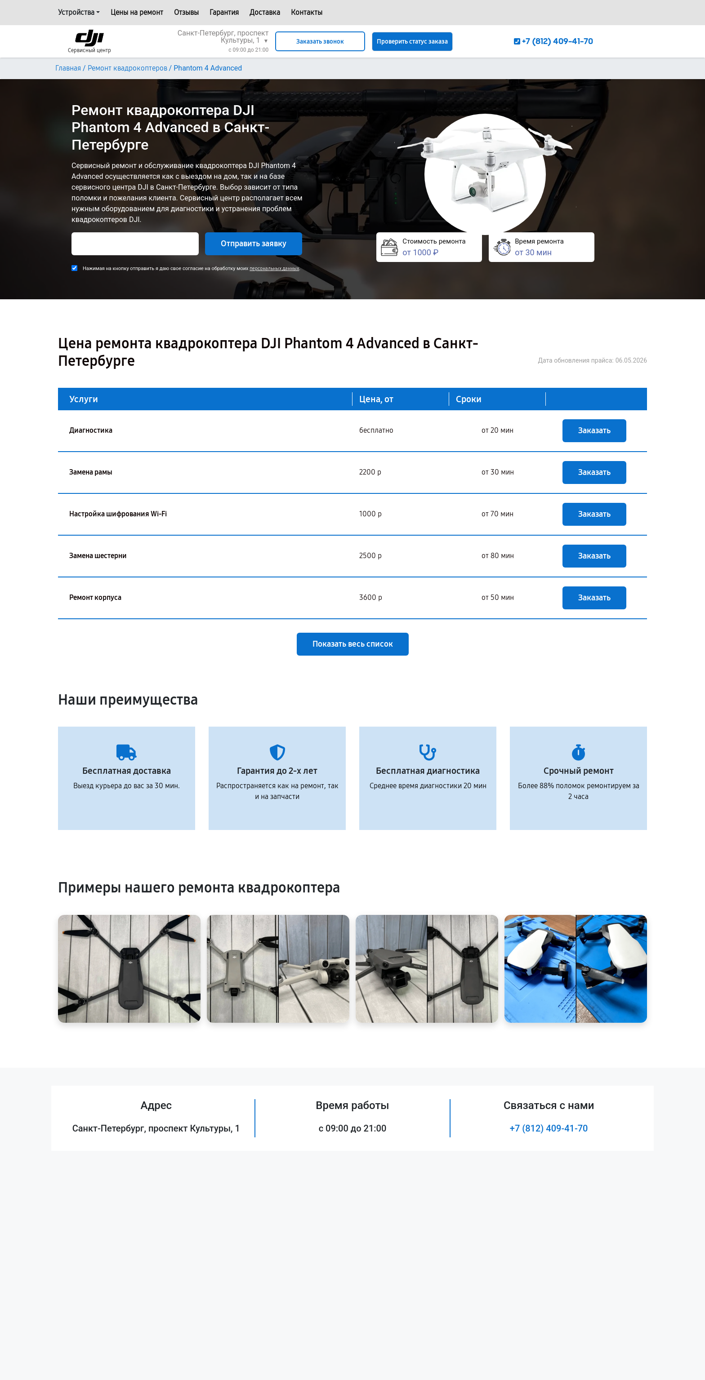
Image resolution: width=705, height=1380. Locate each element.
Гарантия (224, 12)
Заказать (594, 430)
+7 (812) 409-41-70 (549, 1128)
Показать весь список (352, 644)
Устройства (76, 12)
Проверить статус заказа (412, 41)
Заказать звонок (320, 41)
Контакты (306, 12)
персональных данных (274, 268)
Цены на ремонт (137, 12)
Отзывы (186, 12)
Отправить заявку (253, 243)
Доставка (265, 12)
